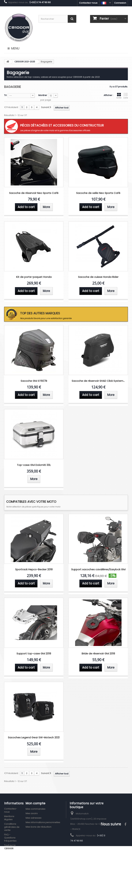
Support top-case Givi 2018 (33, 653)
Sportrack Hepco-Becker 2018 (34, 569)
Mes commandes (35, 809)
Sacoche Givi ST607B (34, 381)
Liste (125, 96)
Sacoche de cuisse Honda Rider (98, 277)
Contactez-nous (88, 2)
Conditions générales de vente (11, 827)
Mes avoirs (32, 813)
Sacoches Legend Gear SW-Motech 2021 (34, 737)
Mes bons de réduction (38, 826)
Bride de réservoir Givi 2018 (98, 653)
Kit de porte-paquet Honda (34, 277)
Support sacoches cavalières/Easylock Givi (98, 569)
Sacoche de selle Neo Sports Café (98, 193)
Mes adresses (33, 818)
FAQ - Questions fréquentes (10, 837)
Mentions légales (9, 818)
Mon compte (35, 803)
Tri (5, 95)
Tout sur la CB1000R (9, 847)
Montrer (42, 95)
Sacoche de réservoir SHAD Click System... (98, 381)
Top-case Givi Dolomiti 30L (34, 465)
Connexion (120, 2)
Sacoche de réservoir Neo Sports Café (33, 193)
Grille (118, 96)
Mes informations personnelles (43, 822)
